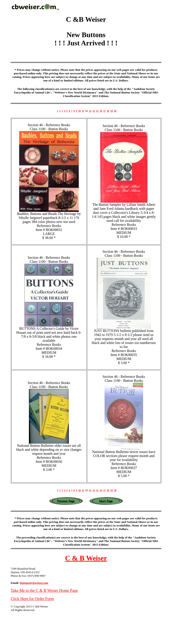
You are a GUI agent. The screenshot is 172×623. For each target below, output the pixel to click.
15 (97, 110)
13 (90, 110)
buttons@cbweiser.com (34, 583)
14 (94, 110)
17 (104, 110)
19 (111, 110)
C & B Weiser (86, 558)
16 (101, 110)
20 (115, 110)
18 (108, 110)
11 (83, 110)
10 (79, 110)
